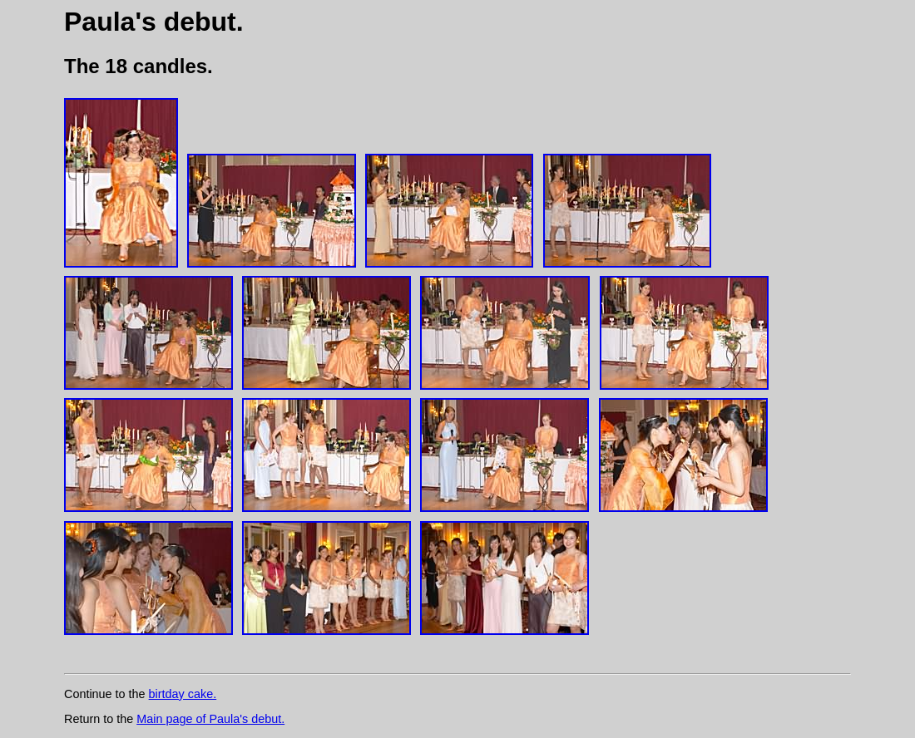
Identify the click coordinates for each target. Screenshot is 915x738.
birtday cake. (183, 694)
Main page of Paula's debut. (210, 719)
